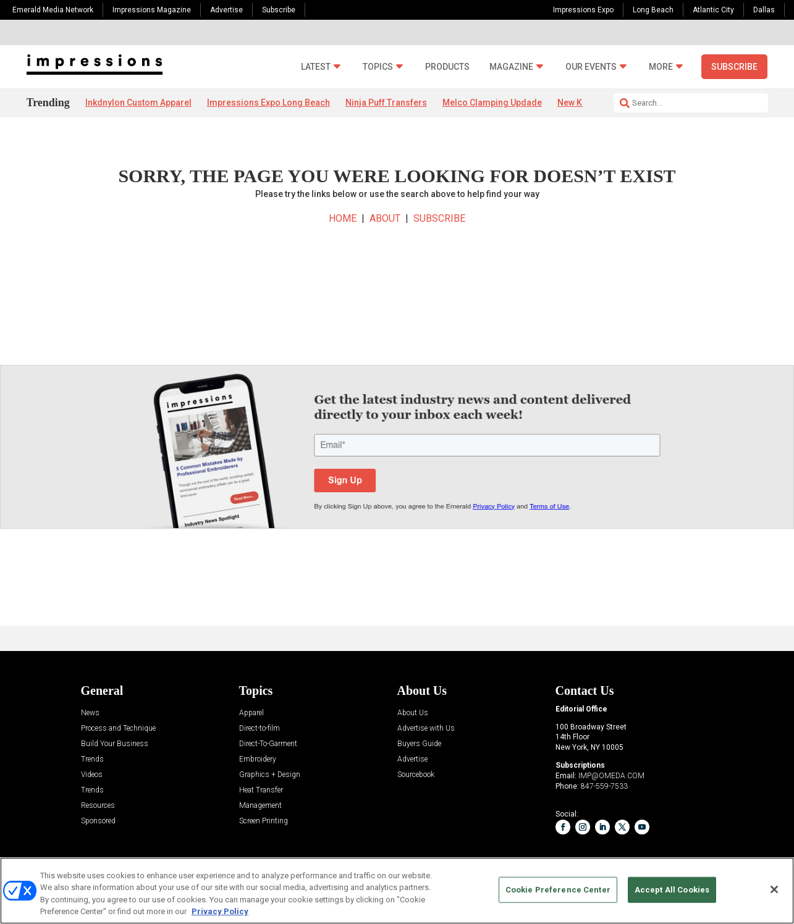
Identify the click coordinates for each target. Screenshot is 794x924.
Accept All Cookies (672, 889)
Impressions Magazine (151, 10)
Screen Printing (263, 821)
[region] (397, 890)
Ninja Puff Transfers (386, 102)
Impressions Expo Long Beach (268, 102)
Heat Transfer (261, 790)
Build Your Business (114, 744)
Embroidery (257, 759)
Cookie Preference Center (557, 889)
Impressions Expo (583, 10)
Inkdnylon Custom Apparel (138, 102)
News (90, 713)
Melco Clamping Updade (492, 102)
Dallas (764, 10)
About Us (412, 713)
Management (260, 806)
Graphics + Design (269, 775)
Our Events (591, 67)
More (661, 67)
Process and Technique (118, 728)
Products (447, 67)
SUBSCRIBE (439, 218)
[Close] (774, 889)
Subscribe (278, 10)
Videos (92, 775)
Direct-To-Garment (268, 744)
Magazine (511, 67)
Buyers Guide (419, 744)
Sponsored (98, 821)
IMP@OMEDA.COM (611, 775)
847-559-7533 (604, 786)
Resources (98, 806)
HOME (343, 218)
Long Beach (653, 10)
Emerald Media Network (52, 10)
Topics (378, 67)
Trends (92, 759)
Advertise (226, 10)
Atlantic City (713, 10)
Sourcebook (415, 775)
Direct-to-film (259, 728)
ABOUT (385, 218)
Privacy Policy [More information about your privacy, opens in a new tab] (220, 911)
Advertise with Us (426, 728)
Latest (316, 67)
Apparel (251, 713)
